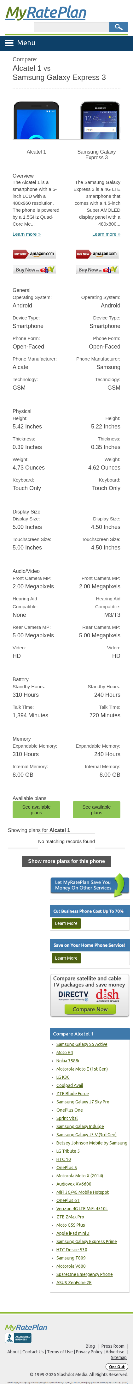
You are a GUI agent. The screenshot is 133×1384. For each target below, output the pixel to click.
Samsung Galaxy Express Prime (86, 1241)
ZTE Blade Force (72, 1093)
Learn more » (27, 234)
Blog (90, 1346)
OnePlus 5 (66, 1167)
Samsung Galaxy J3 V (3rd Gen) (86, 1134)
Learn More (66, 923)
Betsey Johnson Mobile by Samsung (91, 1142)
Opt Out (117, 1367)
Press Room (112, 1346)
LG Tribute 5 (68, 1151)
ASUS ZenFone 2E (74, 1282)
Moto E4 (64, 1052)
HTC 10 (63, 1159)
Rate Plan (45, 12)
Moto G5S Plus (70, 1225)
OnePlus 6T (68, 1200)
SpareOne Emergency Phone (84, 1274)
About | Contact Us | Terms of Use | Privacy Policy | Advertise (65, 1351)
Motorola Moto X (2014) (79, 1175)
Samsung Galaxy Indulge (80, 1126)
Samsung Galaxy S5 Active (81, 1044)
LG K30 (63, 1077)
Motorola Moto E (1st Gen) (82, 1068)
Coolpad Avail (69, 1085)
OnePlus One (69, 1110)
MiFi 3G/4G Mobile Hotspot (82, 1192)
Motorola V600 (71, 1266)
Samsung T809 (71, 1257)
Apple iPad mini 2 (73, 1233)
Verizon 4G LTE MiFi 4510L (82, 1208)
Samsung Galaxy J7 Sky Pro (82, 1101)
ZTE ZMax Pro (70, 1216)
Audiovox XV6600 (73, 1184)
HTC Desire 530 (71, 1249)
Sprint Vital (67, 1118)
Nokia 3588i (67, 1060)
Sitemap (119, 1357)
